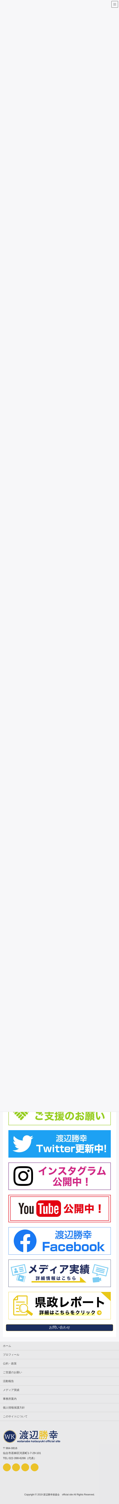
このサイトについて (15, 1416)
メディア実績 (11, 1389)
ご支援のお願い (12, 1372)
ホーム (7, 1345)
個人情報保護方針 (14, 1407)
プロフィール (11, 1354)
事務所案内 (10, 1398)
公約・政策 (10, 1363)
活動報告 (8, 1381)
